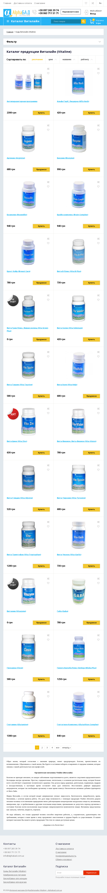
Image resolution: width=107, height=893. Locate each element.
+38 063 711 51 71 (49, 13)
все (57, 747)
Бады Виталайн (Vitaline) (14, 871)
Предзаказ (41, 169)
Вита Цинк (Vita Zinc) (17, 441)
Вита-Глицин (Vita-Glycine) (20, 498)
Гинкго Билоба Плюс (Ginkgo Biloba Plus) (76, 668)
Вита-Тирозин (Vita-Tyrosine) (71, 498)
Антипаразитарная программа (22, 101)
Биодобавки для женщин (15, 878)
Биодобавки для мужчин (15, 882)
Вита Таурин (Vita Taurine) (19, 384)
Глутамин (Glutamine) (17, 724)
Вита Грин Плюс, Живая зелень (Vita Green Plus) (27, 329)
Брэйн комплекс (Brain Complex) (72, 214)
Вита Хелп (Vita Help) (67, 384)
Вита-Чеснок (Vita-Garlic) (69, 554)
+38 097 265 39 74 (49, 10)
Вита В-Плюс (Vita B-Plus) (69, 271)
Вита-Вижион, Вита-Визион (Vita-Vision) (76, 441)
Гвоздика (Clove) (15, 668)
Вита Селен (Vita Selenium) (70, 328)
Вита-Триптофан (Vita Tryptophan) (24, 554)
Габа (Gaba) (62, 611)
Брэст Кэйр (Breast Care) (18, 271)
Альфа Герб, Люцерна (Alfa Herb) (73, 101)
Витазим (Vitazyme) (16, 611)
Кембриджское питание (14, 874)
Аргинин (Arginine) (16, 158)
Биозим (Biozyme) (65, 158)
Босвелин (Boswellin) (17, 214)
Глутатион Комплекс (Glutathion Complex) (78, 724)
